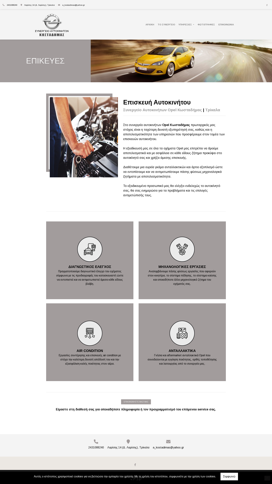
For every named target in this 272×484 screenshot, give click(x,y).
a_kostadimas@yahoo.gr (73, 5)
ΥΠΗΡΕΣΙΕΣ (185, 24)
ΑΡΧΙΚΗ (150, 24)
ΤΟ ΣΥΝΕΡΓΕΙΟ (166, 24)
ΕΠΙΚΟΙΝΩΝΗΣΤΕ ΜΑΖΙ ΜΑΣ (136, 402)
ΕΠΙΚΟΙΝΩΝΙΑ (226, 24)
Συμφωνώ (229, 476)
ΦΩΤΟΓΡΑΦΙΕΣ (206, 24)
